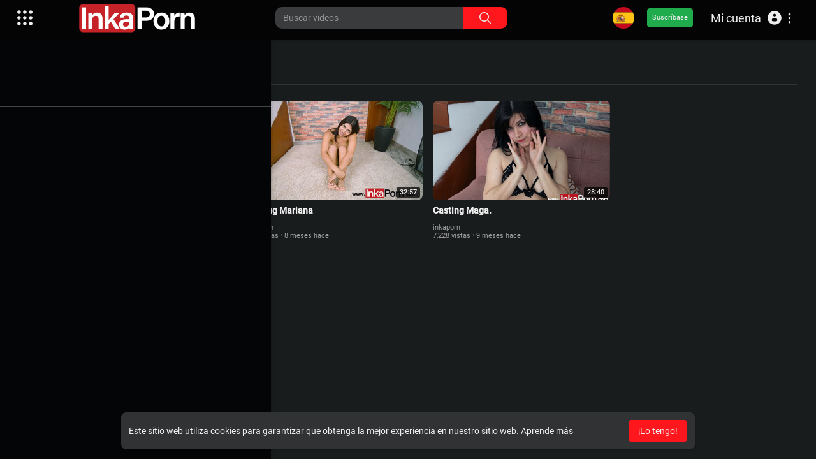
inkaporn (84, 226)
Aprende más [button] (547, 431)
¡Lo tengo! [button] (658, 431)
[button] (751, 18)
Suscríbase (670, 17)
